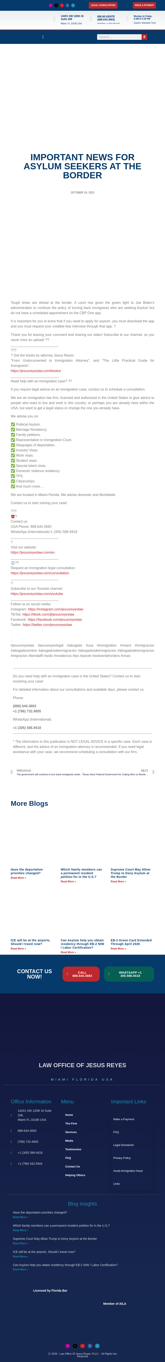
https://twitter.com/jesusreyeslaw (47, 625)
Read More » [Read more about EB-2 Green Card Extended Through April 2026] (118, 948)
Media (69, 1140)
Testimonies (73, 1149)
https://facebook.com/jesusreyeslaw (55, 619)
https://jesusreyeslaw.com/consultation (40, 573)
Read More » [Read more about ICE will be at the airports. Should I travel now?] (18, 948)
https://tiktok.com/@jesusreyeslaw (48, 614)
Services (71, 1132)
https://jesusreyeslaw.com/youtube (37, 594)
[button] (43, 36)
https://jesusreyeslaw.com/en (33, 552)
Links (116, 1183)
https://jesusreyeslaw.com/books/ (36, 371)
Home (69, 1114)
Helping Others (75, 1175)
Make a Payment (123, 1119)
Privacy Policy (122, 1158)
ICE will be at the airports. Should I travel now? (30, 942)
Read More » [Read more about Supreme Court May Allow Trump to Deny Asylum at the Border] (118, 881)
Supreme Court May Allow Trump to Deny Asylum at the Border (130, 873)
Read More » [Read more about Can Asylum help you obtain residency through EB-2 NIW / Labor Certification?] (68, 952)
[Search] (144, 37)
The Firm (71, 1123)
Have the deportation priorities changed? (27, 871)
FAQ (68, 1158)
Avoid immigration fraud (127, 1170)
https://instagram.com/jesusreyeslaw (55, 609)
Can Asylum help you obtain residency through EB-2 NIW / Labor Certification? (82, 944)
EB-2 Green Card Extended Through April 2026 (131, 942)
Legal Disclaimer (123, 1145)
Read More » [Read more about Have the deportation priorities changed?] (18, 877)
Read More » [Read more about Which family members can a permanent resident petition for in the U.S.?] (68, 881)
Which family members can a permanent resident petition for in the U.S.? (81, 873)
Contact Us (72, 1166)
